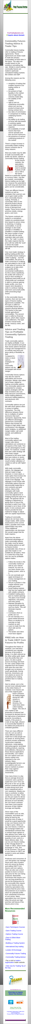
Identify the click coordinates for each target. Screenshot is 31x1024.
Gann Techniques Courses (15, 927)
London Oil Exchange (13, 950)
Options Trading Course (14, 934)
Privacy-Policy (10, 1014)
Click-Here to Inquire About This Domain (15, 993)
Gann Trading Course (13, 931)
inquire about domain (15, 35)
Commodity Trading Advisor (16, 957)
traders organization (13, 961)
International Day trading (15, 946)
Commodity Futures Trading (16, 953)
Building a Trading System (15, 943)
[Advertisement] (15, 23)
